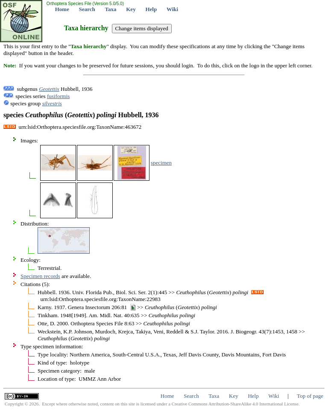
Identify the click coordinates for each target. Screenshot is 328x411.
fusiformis (58, 96)
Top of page (310, 396)
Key (130, 9)
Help (151, 9)
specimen (161, 162)
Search (87, 9)
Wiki (172, 9)
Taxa (111, 9)
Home (62, 9)
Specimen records (40, 276)
